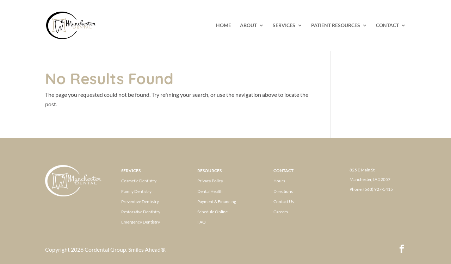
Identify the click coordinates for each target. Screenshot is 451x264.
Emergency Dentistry (140, 222)
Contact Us (283, 201)
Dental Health (210, 191)
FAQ (201, 222)
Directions (283, 191)
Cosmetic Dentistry (138, 180)
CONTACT (387, 25)
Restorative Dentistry (140, 211)
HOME (223, 25)
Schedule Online (212, 211)
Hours (279, 180)
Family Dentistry (136, 191)
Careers (280, 211)
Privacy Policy (210, 180)
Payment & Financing (216, 201)
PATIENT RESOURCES (335, 25)
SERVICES (284, 25)
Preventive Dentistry (140, 201)
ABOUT (248, 25)
